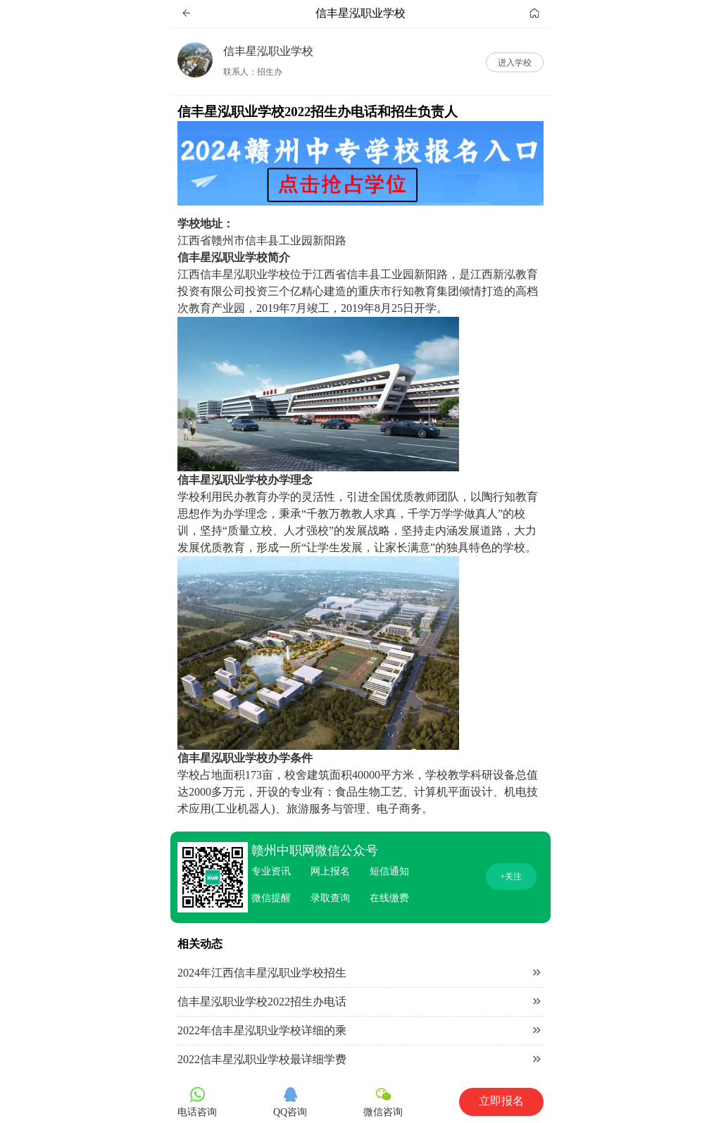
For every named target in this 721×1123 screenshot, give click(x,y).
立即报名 (501, 1101)
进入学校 (515, 62)
